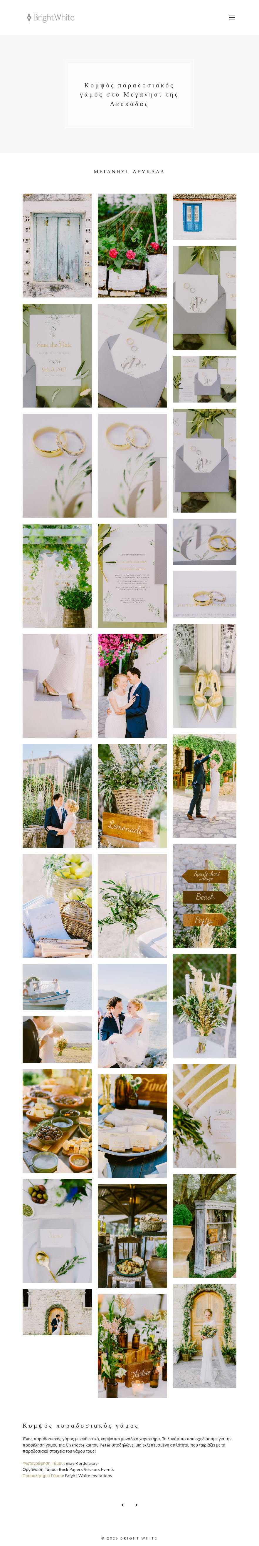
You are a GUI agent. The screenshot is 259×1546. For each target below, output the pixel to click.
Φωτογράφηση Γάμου (43, 1460)
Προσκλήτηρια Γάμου (43, 1473)
